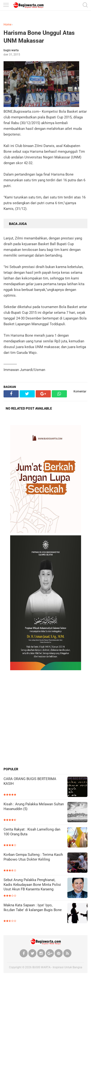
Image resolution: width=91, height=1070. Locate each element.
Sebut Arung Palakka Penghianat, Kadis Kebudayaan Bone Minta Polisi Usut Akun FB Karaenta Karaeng (32, 884)
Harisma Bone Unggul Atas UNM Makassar (39, 36)
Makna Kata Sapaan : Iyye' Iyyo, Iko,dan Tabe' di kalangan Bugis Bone (33, 907)
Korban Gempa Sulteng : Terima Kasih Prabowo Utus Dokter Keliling (33, 857)
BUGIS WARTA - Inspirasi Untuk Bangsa (57, 967)
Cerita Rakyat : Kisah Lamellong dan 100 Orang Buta (32, 831)
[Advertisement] (45, 718)
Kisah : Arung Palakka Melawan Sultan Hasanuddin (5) (34, 806)
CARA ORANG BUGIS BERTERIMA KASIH (30, 781)
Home (7, 24)
